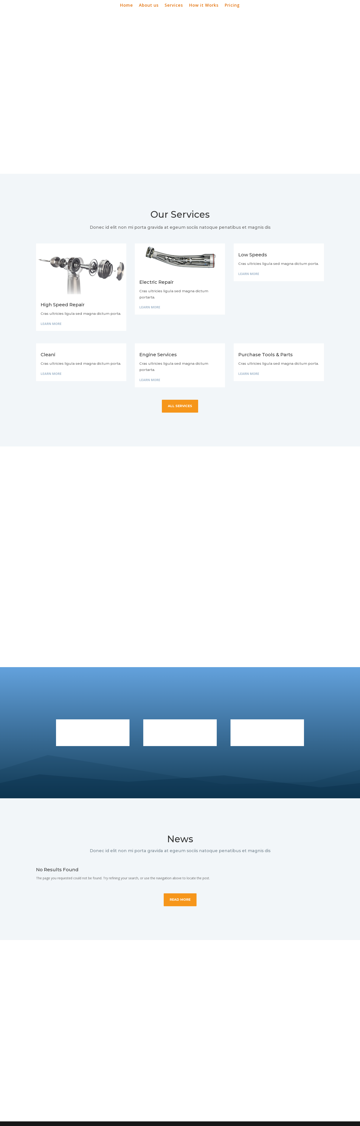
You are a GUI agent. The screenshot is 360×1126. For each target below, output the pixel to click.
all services (180, 406)
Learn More (51, 323)
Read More (180, 899)
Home (126, 5)
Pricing (232, 5)
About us (149, 5)
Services (174, 5)
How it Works (204, 5)
